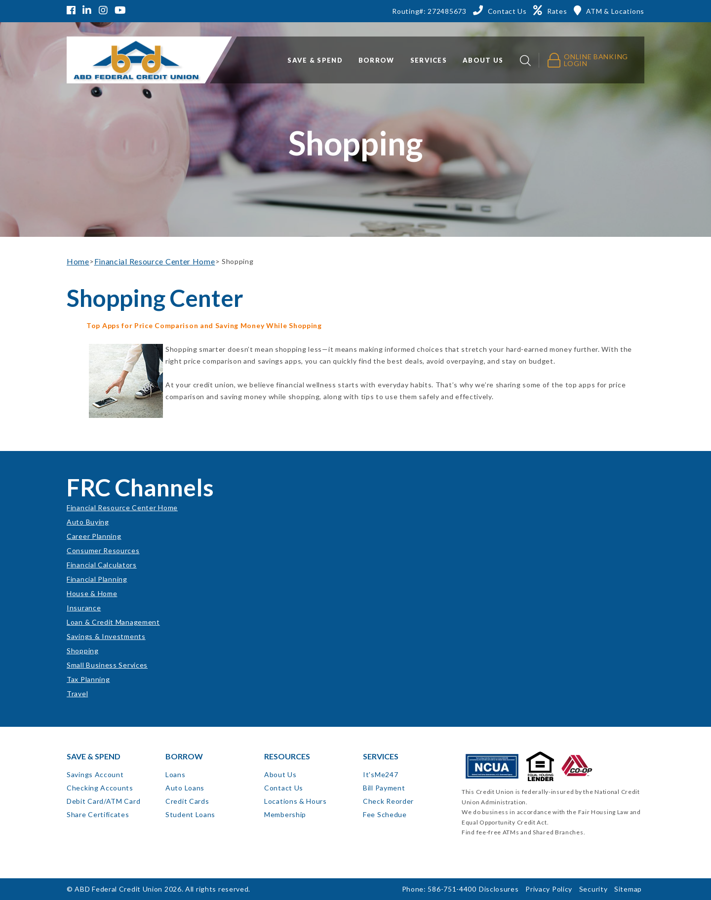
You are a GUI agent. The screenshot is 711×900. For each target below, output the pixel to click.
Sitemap (628, 889)
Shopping (83, 650)
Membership (285, 814)
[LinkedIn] (87, 11)
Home (78, 261)
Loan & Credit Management (113, 622)
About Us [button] (483, 60)
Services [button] (428, 60)
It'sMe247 (380, 774)
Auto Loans (184, 788)
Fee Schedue (385, 814)
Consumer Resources (103, 550)
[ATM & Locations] (609, 10)
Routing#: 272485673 (429, 11)
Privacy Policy (548, 889)
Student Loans (190, 814)
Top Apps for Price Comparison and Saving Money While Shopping (204, 325)
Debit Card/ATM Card (103, 801)
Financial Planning (97, 579)
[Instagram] (103, 11)
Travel (77, 693)
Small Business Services (107, 665)
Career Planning (94, 536)
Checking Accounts (100, 788)
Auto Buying (88, 522)
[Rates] (550, 10)
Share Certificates (98, 814)
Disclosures (499, 889)
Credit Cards (187, 801)
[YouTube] (120, 11)
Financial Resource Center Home (154, 261)
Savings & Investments (106, 636)
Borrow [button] (376, 60)
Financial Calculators (102, 565)
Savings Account (95, 774)
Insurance (84, 607)
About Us (280, 774)
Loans (175, 774)
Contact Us (283, 788)
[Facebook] (73, 11)
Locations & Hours (295, 801)
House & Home (92, 593)
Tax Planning (88, 679)
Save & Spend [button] (315, 60)
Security (593, 889)
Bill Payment (384, 788)
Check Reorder (388, 801)
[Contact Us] (499, 10)
